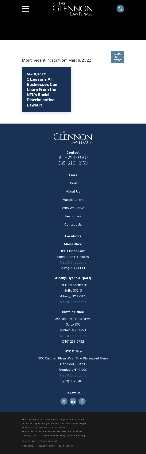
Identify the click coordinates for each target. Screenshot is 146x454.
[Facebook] (82, 401)
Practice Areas (73, 200)
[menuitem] (27, 446)
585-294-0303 (73, 157)
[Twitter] (64, 401)
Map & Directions (73, 262)
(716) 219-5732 (73, 341)
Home (73, 183)
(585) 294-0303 (73, 268)
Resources (73, 216)
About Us (73, 191)
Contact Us (73, 224)
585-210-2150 (73, 163)
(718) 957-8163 (73, 381)
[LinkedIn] (73, 401)
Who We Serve (73, 208)
